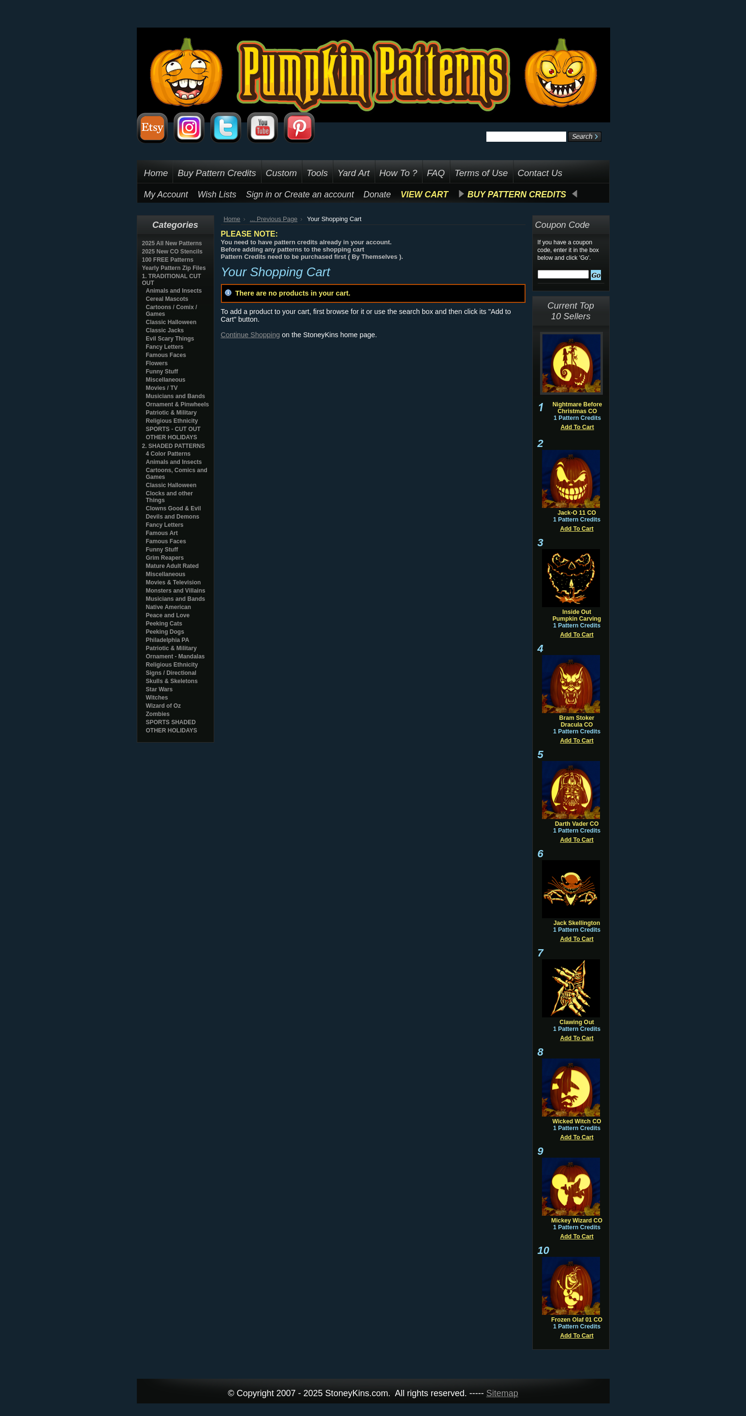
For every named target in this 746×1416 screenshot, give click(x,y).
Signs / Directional (171, 673)
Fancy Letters (165, 346)
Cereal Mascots (167, 299)
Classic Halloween (171, 322)
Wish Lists (217, 194)
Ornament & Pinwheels (177, 404)
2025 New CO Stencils (172, 251)
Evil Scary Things (170, 338)
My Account (166, 194)
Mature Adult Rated (172, 566)
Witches (157, 697)
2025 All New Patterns (172, 243)
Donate (377, 194)
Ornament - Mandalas (175, 656)
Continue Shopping (250, 335)
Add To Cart (577, 427)
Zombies (158, 714)
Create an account (319, 194)
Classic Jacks (165, 330)
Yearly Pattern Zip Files (174, 268)
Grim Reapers (165, 557)
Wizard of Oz (163, 705)
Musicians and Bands (175, 396)
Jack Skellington (577, 923)
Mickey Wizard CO (576, 1220)
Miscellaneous (166, 379)
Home (232, 219)
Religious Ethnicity (172, 420)
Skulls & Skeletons (172, 681)
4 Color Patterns (168, 453)
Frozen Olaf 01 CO (576, 1319)
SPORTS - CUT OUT (173, 429)
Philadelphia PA (168, 640)
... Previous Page (274, 219)
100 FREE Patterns (168, 259)
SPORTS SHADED (171, 722)
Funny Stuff (162, 371)
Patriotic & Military (171, 412)
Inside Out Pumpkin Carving (577, 615)
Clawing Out (576, 1022)
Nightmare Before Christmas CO (577, 408)
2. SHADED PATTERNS (173, 446)
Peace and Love (168, 615)
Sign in (259, 194)
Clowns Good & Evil (173, 508)
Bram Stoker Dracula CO (577, 721)
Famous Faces (166, 355)
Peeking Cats (164, 623)
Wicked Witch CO (576, 1121)
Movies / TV (162, 388)
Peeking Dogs (165, 631)
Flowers (157, 363)
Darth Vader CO (577, 823)
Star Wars (159, 689)
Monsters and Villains (175, 590)
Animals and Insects (174, 290)
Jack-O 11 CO (576, 512)
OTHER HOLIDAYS (171, 437)
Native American (168, 607)
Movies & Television (173, 582)
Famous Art (162, 533)
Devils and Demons (173, 516)
